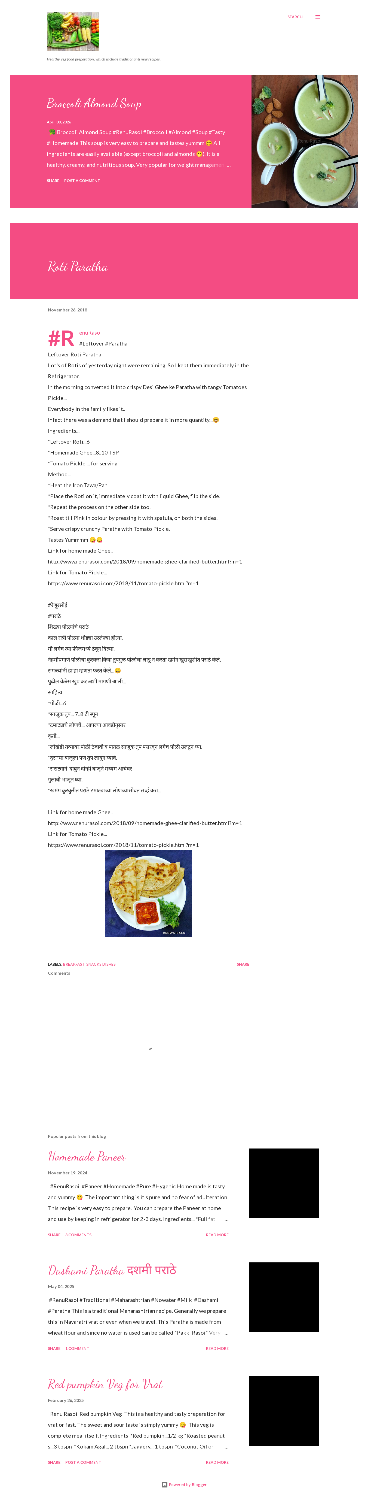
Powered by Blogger (184, 1484)
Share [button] (53, 180)
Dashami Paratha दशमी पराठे (112, 1270)
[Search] (295, 17)
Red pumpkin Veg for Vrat (105, 1384)
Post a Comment (82, 180)
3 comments (78, 1234)
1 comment (77, 1348)
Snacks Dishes (101, 964)
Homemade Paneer (86, 1156)
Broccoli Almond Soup (94, 103)
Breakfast (74, 964)
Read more (217, 1234)
